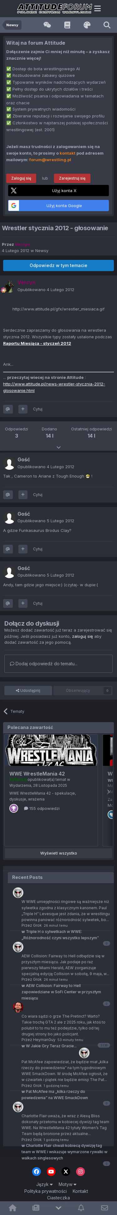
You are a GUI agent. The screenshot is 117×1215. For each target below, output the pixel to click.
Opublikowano (45, 289)
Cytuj (37, 409)
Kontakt (80, 1191)
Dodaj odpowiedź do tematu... (43, 663)
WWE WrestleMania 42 (37, 774)
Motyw (67, 1184)
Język (44, 1184)
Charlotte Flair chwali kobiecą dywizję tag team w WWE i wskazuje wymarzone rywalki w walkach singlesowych (64, 1151)
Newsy (41, 250)
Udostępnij (28, 690)
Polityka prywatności (45, 1191)
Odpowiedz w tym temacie (58, 265)
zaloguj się (82, 636)
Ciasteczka (58, 1197)
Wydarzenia (20, 785)
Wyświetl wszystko (58, 852)
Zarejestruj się (72, 178)
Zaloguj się (21, 178)
